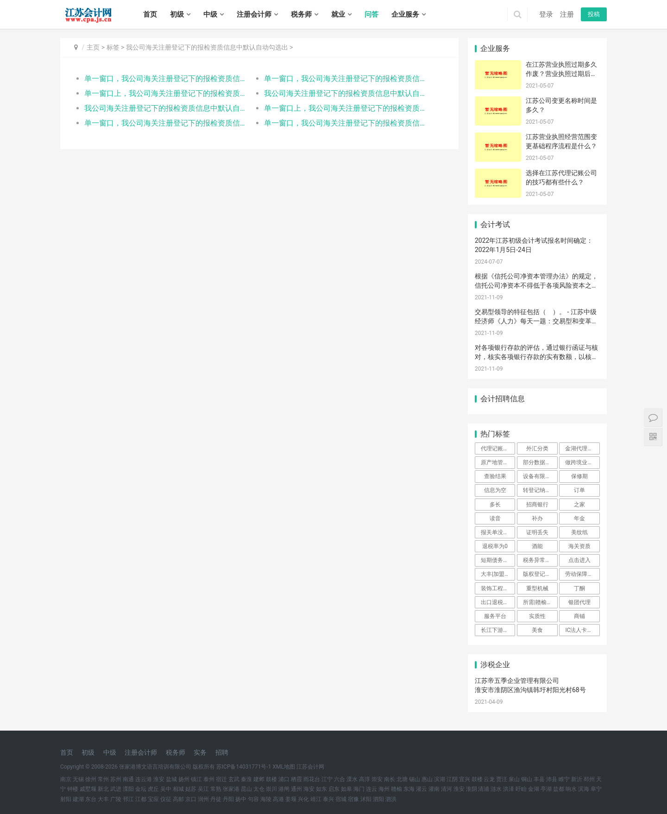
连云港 (143, 779)
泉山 (514, 779)
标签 (113, 47)
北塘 (402, 779)
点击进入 (579, 560)
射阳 (65, 799)
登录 (546, 14)
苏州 (115, 779)
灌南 (434, 789)
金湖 (533, 789)
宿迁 (221, 779)
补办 (537, 518)
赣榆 (396, 789)
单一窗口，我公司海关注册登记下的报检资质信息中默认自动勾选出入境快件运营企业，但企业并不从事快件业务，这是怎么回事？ (165, 78)
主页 (93, 47)
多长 (495, 504)
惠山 (427, 779)
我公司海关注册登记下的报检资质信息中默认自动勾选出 (207, 47)
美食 (537, 630)
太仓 (258, 789)
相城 (178, 789)
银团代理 (579, 602)
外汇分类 (537, 448)
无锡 (78, 779)
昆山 (246, 789)
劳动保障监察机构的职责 (582, 574)
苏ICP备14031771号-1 (243, 767)
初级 (177, 14)
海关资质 (579, 546)
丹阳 (228, 799)
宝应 (153, 799)
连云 (371, 789)
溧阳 (128, 789)
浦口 (283, 779)
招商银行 (537, 504)
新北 (103, 789)
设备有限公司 (539, 476)
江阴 (452, 779)
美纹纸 (579, 532)
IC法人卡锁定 (581, 630)
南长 (389, 779)
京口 (190, 799)
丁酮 (579, 588)
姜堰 (290, 799)
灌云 (421, 789)
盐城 (171, 779)
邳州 (589, 779)
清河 (446, 789)
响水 (571, 789)
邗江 (128, 799)
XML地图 (284, 767)
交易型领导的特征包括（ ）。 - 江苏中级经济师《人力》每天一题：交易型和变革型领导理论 (536, 321)
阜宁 (596, 789)
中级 (210, 14)
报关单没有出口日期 (498, 532)
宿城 (340, 799)
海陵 (265, 799)
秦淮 (246, 779)
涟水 (496, 789)
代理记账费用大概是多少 (498, 448)
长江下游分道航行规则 (498, 630)
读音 (495, 518)
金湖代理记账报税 (582, 448)
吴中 (165, 789)
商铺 (579, 616)
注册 (567, 14)
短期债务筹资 (497, 560)
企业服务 (405, 14)
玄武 (233, 779)
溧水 (352, 779)
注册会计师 (254, 14)
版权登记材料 (539, 574)
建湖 (78, 799)
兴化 (303, 799)
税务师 (301, 14)
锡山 (414, 779)
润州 (203, 799)
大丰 (103, 799)
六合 (339, 779)
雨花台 (311, 779)
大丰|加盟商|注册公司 (498, 574)
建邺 (258, 779)
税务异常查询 (539, 560)
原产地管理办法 (498, 462)
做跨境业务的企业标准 (582, 462)
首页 (150, 14)
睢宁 (564, 779)
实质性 (537, 616)
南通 (128, 779)
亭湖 (546, 789)
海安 (309, 789)
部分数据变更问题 (540, 462)
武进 (115, 789)
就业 (338, 14)
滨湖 (439, 779)
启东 (334, 789)
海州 (384, 789)
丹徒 (215, 799)
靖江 (315, 799)
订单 (579, 490)
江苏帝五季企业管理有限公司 (517, 680)
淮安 (158, 779)
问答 (371, 14)
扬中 (240, 799)
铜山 (526, 779)
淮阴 (471, 789)
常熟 (215, 789)
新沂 (576, 779)
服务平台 (495, 616)
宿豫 (353, 799)
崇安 (377, 779)
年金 (579, 518)
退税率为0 (495, 546)
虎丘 (153, 789)
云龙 (489, 779)
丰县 (539, 779)
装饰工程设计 (497, 588)
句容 (253, 799)
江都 (140, 799)
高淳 (364, 779)
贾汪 (501, 779)
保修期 (579, 476)
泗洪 (390, 799)
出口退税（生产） (498, 602)
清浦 (483, 789)
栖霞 (296, 779)
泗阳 (378, 799)
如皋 (346, 789)
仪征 (165, 799)
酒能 (537, 546)
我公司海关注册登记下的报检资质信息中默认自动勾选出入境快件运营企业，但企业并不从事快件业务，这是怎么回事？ (345, 93)
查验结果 (495, 476)
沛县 (551, 779)
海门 (359, 789)
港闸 (283, 789)
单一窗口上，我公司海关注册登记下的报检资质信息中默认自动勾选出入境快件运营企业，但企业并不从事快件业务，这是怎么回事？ (165, 93)
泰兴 (328, 799)
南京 (65, 779)
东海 (409, 789)
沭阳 (365, 799)
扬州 (183, 779)
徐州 (90, 779)
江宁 (327, 779)
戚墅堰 (88, 789)
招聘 (221, 752)
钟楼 (72, 789)
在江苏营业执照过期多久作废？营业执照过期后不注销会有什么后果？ (561, 73)
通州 (296, 789)
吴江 (203, 789)
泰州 (208, 779)
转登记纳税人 (539, 490)
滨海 (583, 789)
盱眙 (521, 789)
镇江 (196, 779)
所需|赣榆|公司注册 (540, 602)
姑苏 (190, 789)
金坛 (140, 789)
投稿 (594, 14)
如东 (321, 789)
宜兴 (464, 779)
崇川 (271, 789)
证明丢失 (537, 532)
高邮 (178, 799)
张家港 (231, 789)
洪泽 (508, 789)
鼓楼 (271, 779)
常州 (103, 779)
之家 (579, 504)
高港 (278, 799)
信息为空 (495, 490)
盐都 (558, 789)
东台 (90, 799)
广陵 (115, 799)
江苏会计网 (310, 767)
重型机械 (537, 588)
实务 (200, 752)
